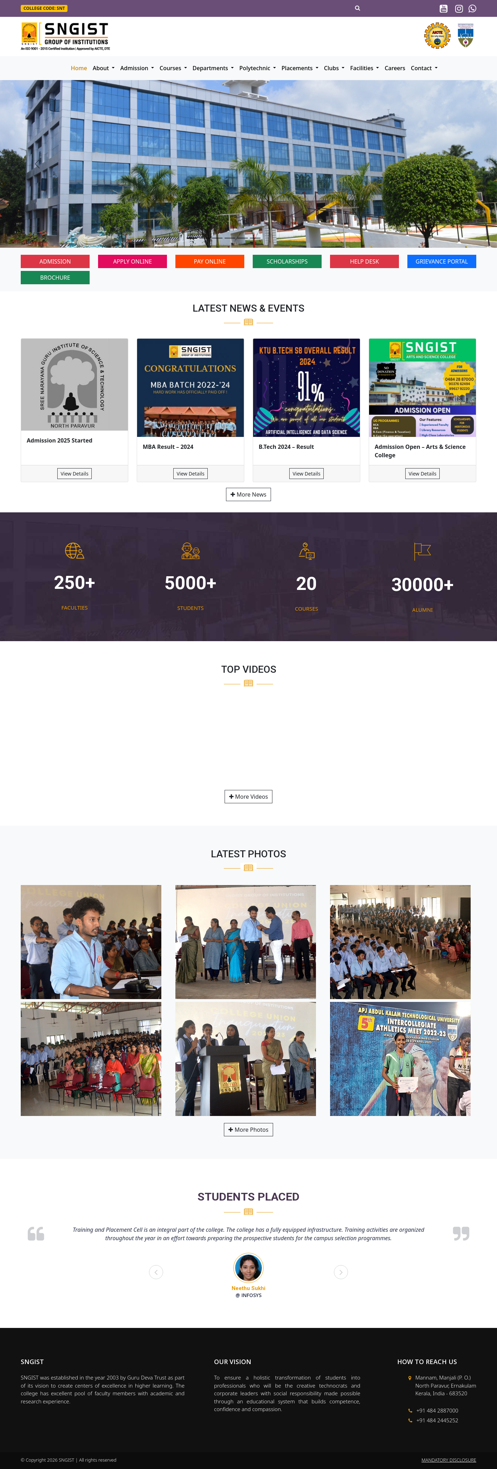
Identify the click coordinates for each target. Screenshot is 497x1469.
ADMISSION (55, 261)
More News (248, 494)
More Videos (248, 796)
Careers (395, 68)
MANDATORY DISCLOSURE (448, 1460)
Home (79, 68)
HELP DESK (364, 261)
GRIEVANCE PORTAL (442, 261)
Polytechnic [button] (255, 68)
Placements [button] (298, 68)
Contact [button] (422, 68)
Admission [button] (135, 68)
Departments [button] (210, 68)
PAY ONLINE (210, 261)
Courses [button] (170, 68)
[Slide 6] (255, 238)
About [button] (101, 68)
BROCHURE (55, 277)
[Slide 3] (217, 238)
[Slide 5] (242, 238)
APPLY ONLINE (132, 261)
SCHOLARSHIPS (287, 261)
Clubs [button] (332, 68)
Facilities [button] (362, 68)
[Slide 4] (230, 238)
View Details (74, 473)
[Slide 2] (204, 238)
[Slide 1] (192, 238)
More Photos (248, 1130)
